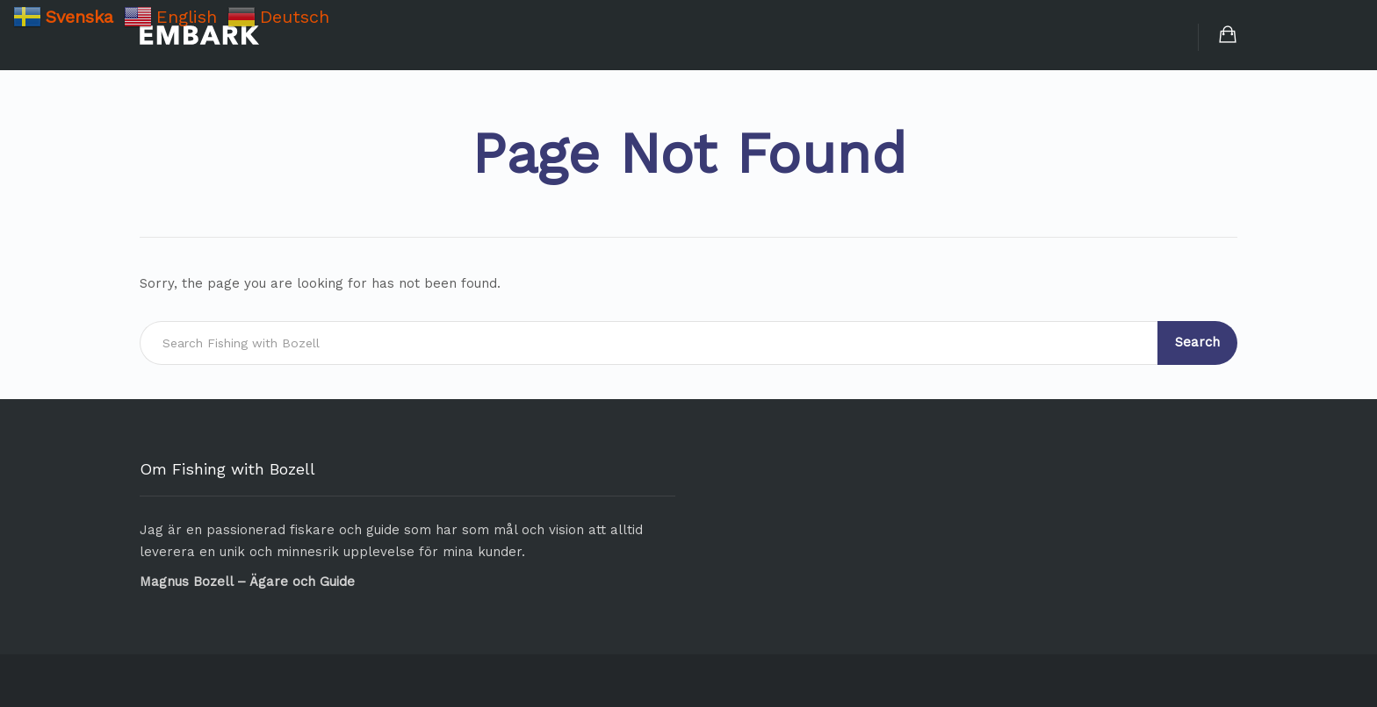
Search (1197, 342)
